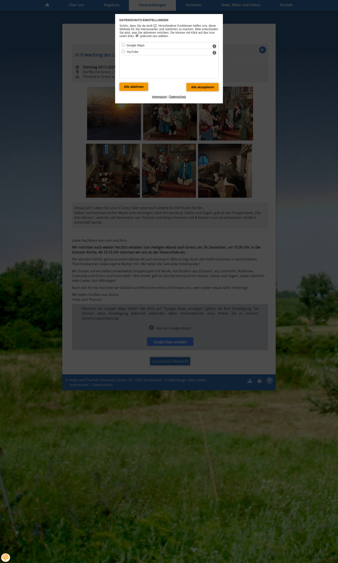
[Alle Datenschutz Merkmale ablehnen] (133, 87)
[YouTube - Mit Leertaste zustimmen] (123, 51)
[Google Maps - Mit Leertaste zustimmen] (123, 45)
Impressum (159, 96)
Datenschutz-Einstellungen (143, 20)
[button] (5, 557)
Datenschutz (177, 96)
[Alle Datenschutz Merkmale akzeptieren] (202, 87)
